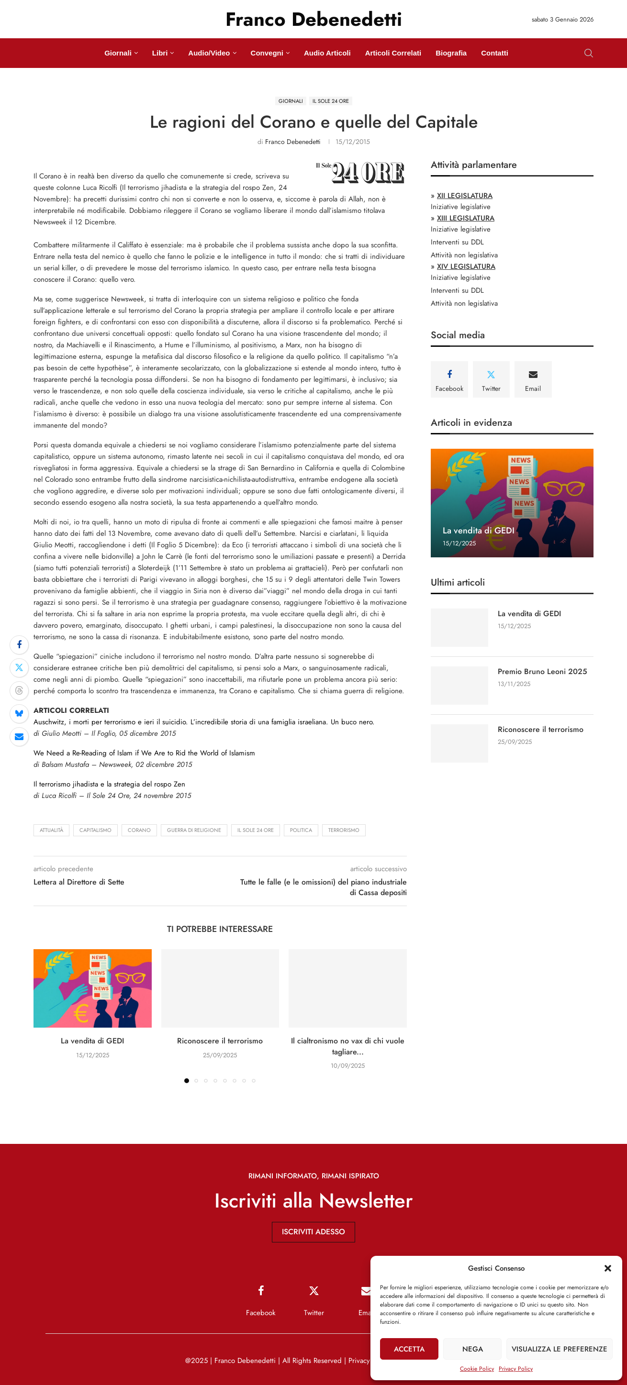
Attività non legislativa (464, 255)
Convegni (267, 53)
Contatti (494, 53)
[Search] (588, 53)
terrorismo (343, 830)
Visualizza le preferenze (559, 1349)
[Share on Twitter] (19, 667)
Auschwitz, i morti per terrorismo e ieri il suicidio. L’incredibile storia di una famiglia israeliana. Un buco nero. (204, 722)
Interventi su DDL (457, 242)
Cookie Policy (477, 1368)
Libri (160, 53)
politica (301, 830)
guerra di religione (194, 830)
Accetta (409, 1349)
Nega (472, 1349)
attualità (51, 830)
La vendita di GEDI (92, 1040)
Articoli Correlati (393, 53)
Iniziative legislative (461, 206)
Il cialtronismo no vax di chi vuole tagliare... (347, 1046)
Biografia (451, 53)
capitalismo (95, 830)
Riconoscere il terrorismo (220, 1040)
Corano (139, 830)
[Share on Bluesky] (19, 713)
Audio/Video (209, 53)
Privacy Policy (516, 1368)
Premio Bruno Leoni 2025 (542, 671)
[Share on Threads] (19, 690)
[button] (608, 1268)
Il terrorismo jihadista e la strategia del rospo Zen (109, 784)
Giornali (118, 53)
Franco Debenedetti (293, 141)
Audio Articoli (327, 53)
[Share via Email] (19, 736)
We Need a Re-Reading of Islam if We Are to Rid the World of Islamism (144, 753)
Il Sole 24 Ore (255, 830)
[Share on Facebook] (19, 644)
